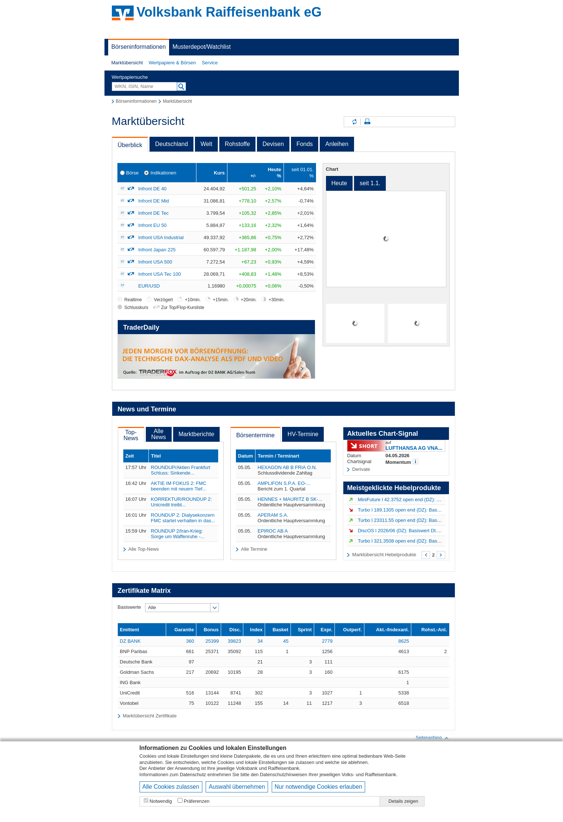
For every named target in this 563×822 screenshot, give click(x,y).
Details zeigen (403, 801)
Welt (206, 144)
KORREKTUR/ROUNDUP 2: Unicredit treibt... (181, 501)
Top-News (131, 435)
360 (190, 641)
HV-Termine (303, 434)
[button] (127, 62)
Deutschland (171, 144)
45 (285, 641)
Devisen (273, 144)
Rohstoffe (237, 144)
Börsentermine (255, 435)
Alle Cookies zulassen (171, 787)
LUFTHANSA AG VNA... (413, 448)
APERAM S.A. (273, 515)
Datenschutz (193, 774)
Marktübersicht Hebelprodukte (384, 554)
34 (259, 641)
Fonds (304, 144)
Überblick (130, 145)
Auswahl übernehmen (237, 787)
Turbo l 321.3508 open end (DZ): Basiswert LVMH (411, 541)
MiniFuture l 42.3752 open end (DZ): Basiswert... (409, 499)
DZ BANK (130, 641)
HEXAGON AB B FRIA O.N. (287, 467)
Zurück (426, 554)
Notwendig (161, 801)
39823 (234, 641)
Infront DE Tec (153, 213)
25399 (212, 641)
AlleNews (158, 434)
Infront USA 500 (155, 262)
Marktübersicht (127, 62)
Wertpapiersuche (130, 77)
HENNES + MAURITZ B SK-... (290, 499)
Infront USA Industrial (161, 237)
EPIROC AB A (273, 531)
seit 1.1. (370, 183)
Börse (132, 173)
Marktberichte (196, 434)
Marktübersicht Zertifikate (149, 716)
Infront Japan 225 (157, 249)
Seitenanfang (432, 738)
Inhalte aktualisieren (354, 122)
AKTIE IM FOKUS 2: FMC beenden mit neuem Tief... (178, 486)
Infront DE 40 (152, 188)
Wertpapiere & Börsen (172, 62)
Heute (339, 183)
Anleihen (336, 144)
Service (209, 62)
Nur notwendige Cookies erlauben (318, 787)
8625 (403, 641)
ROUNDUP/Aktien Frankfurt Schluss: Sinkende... (180, 470)
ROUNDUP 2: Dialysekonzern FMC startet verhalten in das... (183, 517)
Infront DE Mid (153, 201)
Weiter (441, 554)
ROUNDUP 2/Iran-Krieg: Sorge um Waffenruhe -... (178, 533)
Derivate (361, 469)
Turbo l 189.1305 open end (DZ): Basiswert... (406, 510)
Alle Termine (254, 549)
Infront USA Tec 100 (159, 274)
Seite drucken (367, 122)
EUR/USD (149, 286)
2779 (327, 641)
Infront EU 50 (152, 225)
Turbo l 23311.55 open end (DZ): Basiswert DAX (409, 520)
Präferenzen (197, 801)
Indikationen (163, 173)
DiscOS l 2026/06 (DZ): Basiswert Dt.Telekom (406, 530)
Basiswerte (129, 607)
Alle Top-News (143, 549)
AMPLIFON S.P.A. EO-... (284, 483)
